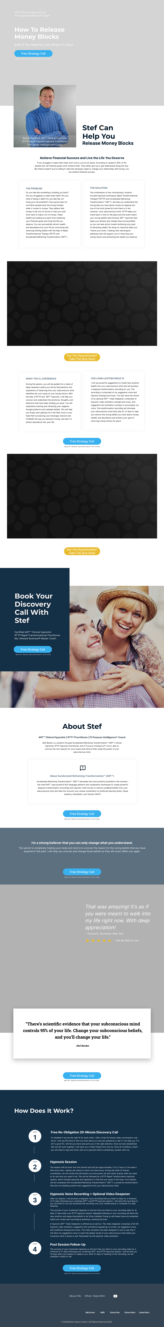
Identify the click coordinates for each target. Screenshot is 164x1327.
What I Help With (95, 1296)
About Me (75, 1296)
